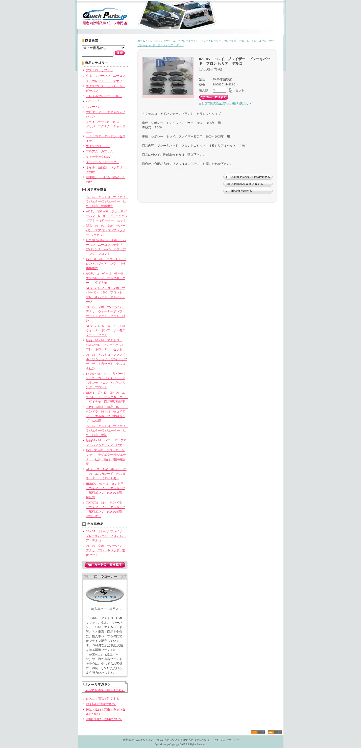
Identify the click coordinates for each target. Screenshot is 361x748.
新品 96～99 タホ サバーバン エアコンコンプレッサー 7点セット (105, 230)
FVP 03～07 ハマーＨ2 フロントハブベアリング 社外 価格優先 (107, 263)
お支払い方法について (101, 704)
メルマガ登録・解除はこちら (105, 690)
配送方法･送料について (196, 739)
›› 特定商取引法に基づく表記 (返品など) (226, 103)
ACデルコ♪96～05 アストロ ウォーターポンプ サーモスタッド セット (107, 330)
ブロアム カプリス (99, 151)
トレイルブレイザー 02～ (104, 96)
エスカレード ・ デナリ (104, 81)
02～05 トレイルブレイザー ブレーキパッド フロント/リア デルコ (107, 536)
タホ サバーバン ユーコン (107, 75)
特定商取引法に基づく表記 (138, 739)
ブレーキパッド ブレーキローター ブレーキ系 (210, 40)
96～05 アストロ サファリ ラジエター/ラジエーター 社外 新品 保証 (107, 430)
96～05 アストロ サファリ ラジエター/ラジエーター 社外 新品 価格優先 (107, 201)
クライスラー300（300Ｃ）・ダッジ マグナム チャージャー (105, 126)
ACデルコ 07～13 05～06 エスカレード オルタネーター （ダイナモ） (106, 278)
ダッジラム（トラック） (102, 162)
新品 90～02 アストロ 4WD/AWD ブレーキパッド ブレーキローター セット (107, 344)
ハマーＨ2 (93, 101)
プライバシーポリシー (226, 739)
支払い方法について (168, 739)
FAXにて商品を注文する (102, 698)
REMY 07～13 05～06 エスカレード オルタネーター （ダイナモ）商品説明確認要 (107, 397)
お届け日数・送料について (104, 719)
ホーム (141, 40)
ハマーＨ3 (93, 106)
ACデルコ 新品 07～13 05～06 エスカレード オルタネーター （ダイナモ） (106, 473)
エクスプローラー (98, 146)
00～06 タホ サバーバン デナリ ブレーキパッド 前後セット (105, 550)
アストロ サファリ (99, 70)
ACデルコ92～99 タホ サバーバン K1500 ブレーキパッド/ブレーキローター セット (107, 216)
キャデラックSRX (98, 156)
